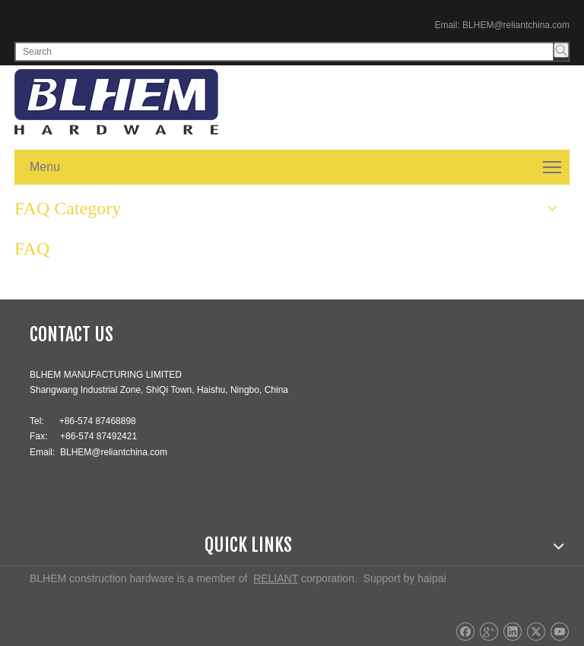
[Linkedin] (512, 631)
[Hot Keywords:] (561, 50)
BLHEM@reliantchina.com (516, 25)
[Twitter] (535, 631)
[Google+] (488, 631)
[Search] (284, 52)
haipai (431, 578)
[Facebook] (464, 631)
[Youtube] (559, 631)
